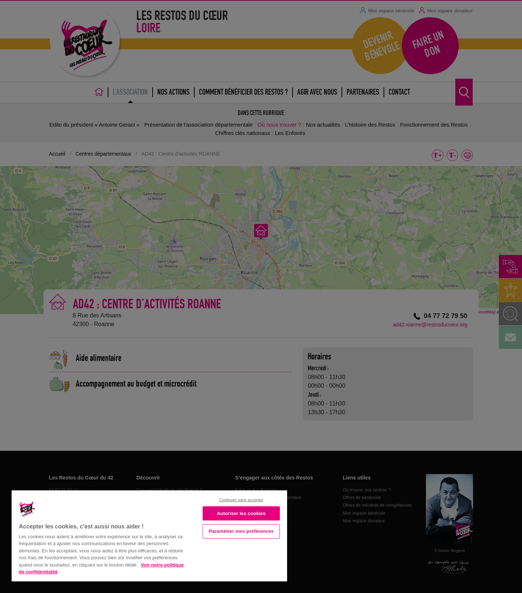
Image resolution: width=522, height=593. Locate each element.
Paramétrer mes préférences (241, 531)
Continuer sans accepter (241, 500)
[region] (149, 535)
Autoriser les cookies (241, 513)
